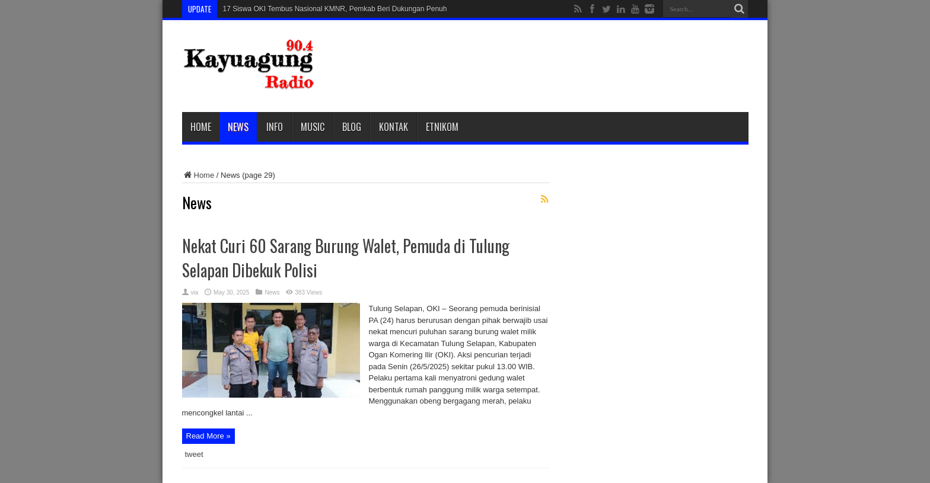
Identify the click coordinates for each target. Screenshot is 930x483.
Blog (351, 127)
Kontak (393, 127)
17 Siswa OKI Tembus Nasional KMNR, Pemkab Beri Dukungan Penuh (335, 9)
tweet (194, 454)
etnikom (442, 127)
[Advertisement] (533, 66)
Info (274, 127)
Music (312, 127)
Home (200, 127)
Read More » (208, 435)
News (238, 127)
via (195, 292)
